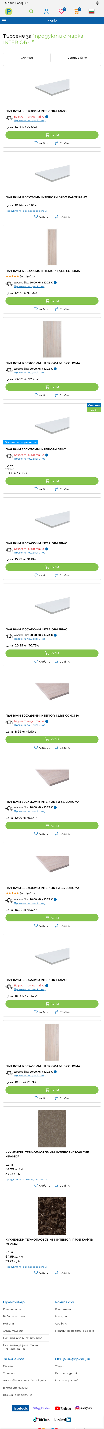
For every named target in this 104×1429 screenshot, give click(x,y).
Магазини (62, 1316)
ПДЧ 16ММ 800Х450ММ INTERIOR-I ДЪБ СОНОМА (42, 802)
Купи (52, 135)
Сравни (62, 143)
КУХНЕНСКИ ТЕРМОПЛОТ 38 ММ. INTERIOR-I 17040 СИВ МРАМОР (47, 1154)
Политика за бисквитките (22, 1338)
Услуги (60, 1366)
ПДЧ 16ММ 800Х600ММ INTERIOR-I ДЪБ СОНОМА (42, 888)
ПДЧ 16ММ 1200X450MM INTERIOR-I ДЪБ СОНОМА (42, 1066)
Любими (42, 143)
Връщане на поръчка (17, 1394)
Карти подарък (66, 1373)
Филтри (27, 57)
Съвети (9, 1366)
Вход (46, 11)
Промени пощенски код (29, 120)
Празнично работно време (74, 1330)
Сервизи (61, 1323)
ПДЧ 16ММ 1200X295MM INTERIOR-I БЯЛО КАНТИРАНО (46, 197)
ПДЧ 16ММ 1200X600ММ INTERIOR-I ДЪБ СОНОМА (42, 363)
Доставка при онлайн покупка (24, 1380)
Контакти (63, 1309)
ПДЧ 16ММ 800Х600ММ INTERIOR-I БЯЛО (36, 111)
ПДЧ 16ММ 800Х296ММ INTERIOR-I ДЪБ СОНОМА (42, 715)
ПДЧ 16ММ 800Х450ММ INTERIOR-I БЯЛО (36, 980)
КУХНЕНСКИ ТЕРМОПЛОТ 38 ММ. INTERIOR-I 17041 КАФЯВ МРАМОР (49, 1242)
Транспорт (11, 1373)
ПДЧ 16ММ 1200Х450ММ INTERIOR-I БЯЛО (36, 543)
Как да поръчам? (67, 1380)
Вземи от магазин (16, 1387)
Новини (8, 1323)
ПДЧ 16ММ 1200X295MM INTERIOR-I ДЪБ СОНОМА (42, 271)
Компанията (12, 1309)
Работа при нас (14, 1316)
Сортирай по (77, 57)
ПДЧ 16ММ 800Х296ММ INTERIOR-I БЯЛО (35, 449)
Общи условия (13, 1330)
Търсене (31, 11)
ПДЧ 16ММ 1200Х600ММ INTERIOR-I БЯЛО (36, 629)
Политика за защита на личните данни (20, 1347)
